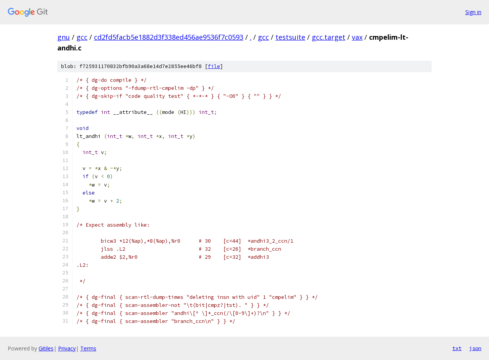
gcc (81, 37)
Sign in (473, 12)
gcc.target (328, 37)
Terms (88, 348)
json (475, 348)
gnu (63, 37)
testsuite (290, 37)
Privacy (67, 348)
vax (357, 37)
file (214, 66)
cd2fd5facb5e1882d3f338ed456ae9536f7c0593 (168, 37)
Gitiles (46, 348)
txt (456, 348)
